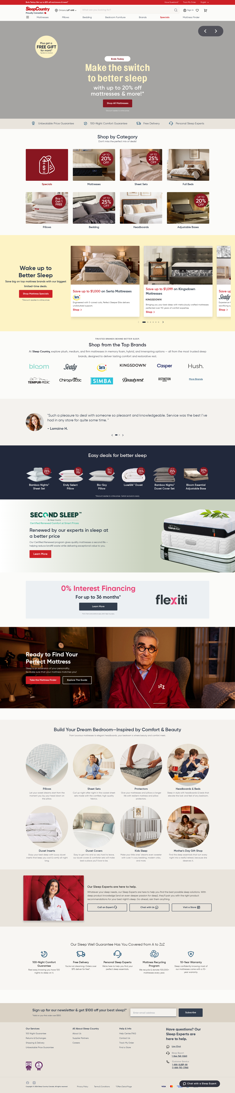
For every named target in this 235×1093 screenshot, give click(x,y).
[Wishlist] (197, 10)
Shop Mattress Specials (36, 294)
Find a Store (125, 1047)
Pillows (65, 17)
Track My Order (126, 1043)
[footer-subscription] (191, 1012)
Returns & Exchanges (36, 1038)
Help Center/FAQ (127, 1034)
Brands (143, 17)
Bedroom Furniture (115, 17)
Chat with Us (149, 907)
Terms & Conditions (102, 1087)
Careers (76, 1043)
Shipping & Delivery (35, 1043)
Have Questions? (171, 2)
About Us (77, 1034)
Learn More (40, 554)
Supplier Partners (81, 1038)
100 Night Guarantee (36, 1034)
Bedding (87, 17)
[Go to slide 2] (147, 322)
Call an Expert (107, 907)
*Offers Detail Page (124, 1087)
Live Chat (176, 1046)
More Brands (196, 379)
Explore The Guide (77, 680)
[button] (205, 31)
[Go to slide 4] (153, 322)
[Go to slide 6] (158, 322)
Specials (164, 17)
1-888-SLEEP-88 (179, 1065)
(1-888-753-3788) (180, 1068)
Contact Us (124, 1038)
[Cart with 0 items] (205, 10)
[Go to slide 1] (144, 322)
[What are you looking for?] (175, 10)
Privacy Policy (82, 1087)
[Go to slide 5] (155, 322)
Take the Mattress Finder (43, 680)
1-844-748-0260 (179, 1056)
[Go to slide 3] (150, 322)
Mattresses (43, 17)
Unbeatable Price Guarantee (40, 1047)
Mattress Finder (191, 17)
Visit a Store (191, 907)
